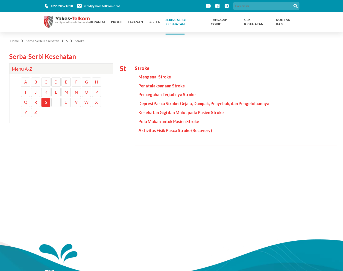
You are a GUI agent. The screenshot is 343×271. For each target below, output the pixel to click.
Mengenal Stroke (154, 76)
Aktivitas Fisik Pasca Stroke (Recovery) (175, 130)
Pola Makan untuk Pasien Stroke (168, 121)
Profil (116, 22)
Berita (154, 22)
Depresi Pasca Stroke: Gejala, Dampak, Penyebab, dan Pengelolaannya (203, 103)
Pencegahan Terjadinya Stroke (167, 94)
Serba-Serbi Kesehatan (175, 22)
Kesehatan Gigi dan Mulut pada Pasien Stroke (181, 112)
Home (14, 41)
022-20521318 (62, 6)
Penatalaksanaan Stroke (161, 85)
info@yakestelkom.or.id (102, 6)
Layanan (135, 22)
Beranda (98, 22)
